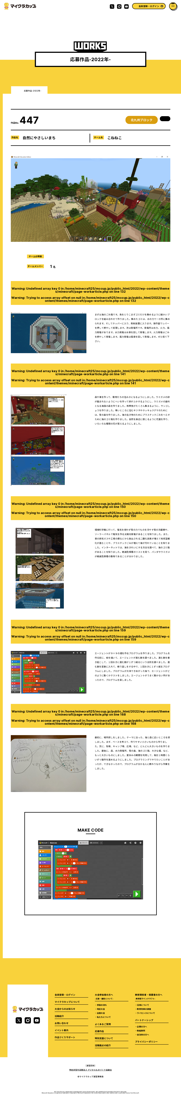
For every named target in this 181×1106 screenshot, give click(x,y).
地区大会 (101, 1009)
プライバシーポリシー (146, 1041)
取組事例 (141, 1030)
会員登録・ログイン (149, 6)
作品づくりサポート (65, 1037)
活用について (143, 1005)
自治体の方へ (143, 1034)
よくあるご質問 (103, 1024)
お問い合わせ (61, 1023)
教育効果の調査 (144, 1009)
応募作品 (99, 1031)
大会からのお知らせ (65, 1008)
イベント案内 (61, 1030)
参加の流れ (102, 1005)
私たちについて (104, 1017)
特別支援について (104, 1038)
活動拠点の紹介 (103, 1045)
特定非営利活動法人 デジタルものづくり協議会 (90, 1069)
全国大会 (101, 1013)
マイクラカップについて (67, 1001)
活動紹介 (59, 1016)
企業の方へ (142, 1026)
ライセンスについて (146, 1013)
